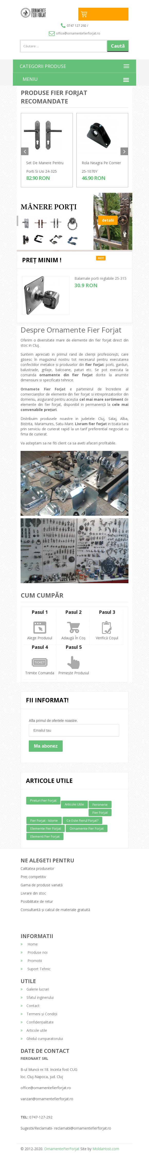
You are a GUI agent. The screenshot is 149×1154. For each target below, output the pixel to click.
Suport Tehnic (36, 968)
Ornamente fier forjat (87, 828)
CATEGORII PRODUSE (43, 66)
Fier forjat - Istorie (44, 820)
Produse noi (34, 952)
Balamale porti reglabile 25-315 (100, 278)
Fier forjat (100, 812)
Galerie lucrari (35, 989)
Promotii (31, 960)
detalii (108, 228)
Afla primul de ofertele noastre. (53, 721)
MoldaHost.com (105, 1148)
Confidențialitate (37, 1022)
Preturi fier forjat (43, 800)
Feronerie (100, 804)
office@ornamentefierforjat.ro (74, 33)
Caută (118, 46)
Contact (30, 1005)
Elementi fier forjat (45, 836)
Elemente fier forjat (45, 828)
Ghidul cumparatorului (42, 1038)
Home (29, 944)
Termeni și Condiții (39, 1013)
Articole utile (74, 804)
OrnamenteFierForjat (61, 1148)
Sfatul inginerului (37, 997)
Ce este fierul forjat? (82, 820)
